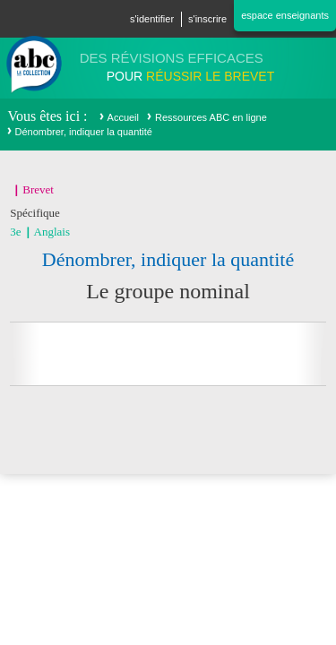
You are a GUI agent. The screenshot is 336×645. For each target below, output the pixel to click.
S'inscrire (207, 18)
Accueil (123, 117)
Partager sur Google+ (191, 354)
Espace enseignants (285, 15)
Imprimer (236, 354)
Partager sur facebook (99, 354)
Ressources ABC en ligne (211, 117)
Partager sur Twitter (145, 354)
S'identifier (152, 18)
